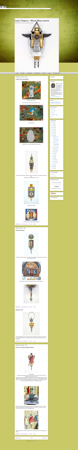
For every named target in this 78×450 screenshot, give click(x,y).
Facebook (52, 112)
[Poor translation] (4, 7)
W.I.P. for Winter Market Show (25, 347)
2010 (53, 135)
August (54, 151)
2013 (53, 130)
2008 (53, 166)
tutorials (44, 73)
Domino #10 (19, 310)
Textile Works (37, 73)
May (54, 156)
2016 (53, 125)
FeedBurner (59, 188)
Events (49, 73)
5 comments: (30, 224)
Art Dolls (22, 73)
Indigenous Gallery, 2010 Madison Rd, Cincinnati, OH (56, 103)
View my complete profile (55, 96)
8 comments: (30, 306)
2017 (53, 124)
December (55, 136)
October (54, 148)
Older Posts (44, 437)
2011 (53, 133)
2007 (53, 168)
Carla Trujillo (59, 83)
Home (17, 73)
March (54, 159)
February (55, 161)
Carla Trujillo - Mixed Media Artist (32, 20)
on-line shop (53, 110)
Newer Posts (18, 437)
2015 (53, 127)
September (55, 150)
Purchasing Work (56, 73)
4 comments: (30, 341)
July (54, 153)
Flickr (52, 116)
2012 (53, 132)
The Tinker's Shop (54, 114)
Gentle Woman (20, 230)
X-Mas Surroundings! (22, 79)
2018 (53, 122)
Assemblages (29, 73)
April (54, 158)
